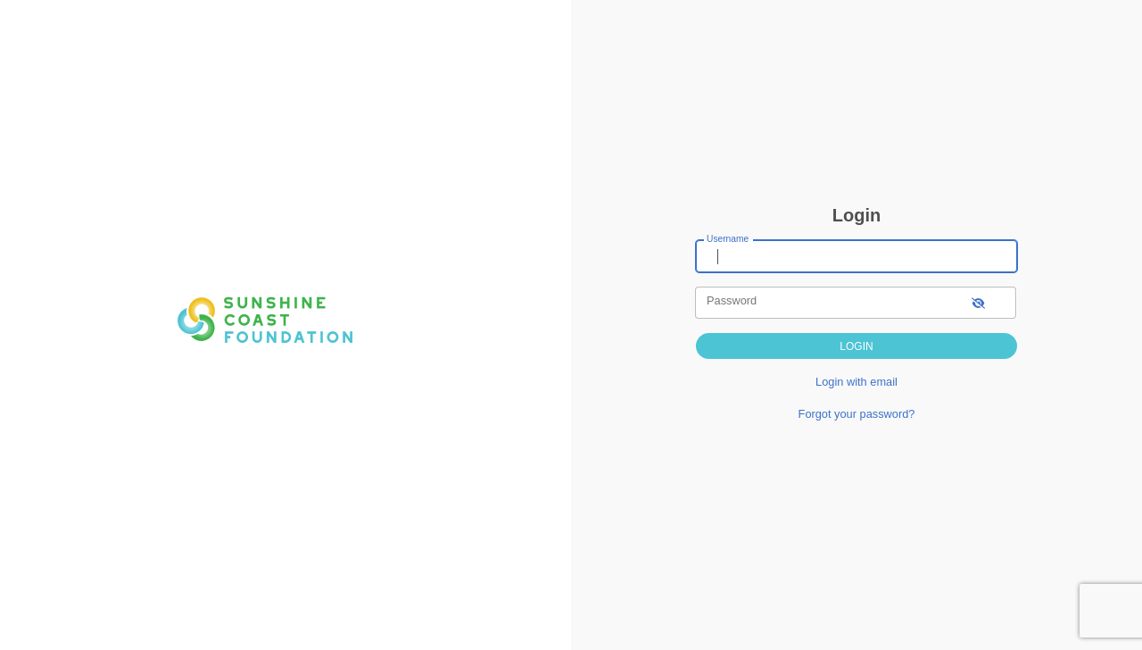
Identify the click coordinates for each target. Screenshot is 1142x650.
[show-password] (978, 302)
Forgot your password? (857, 414)
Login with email (856, 381)
